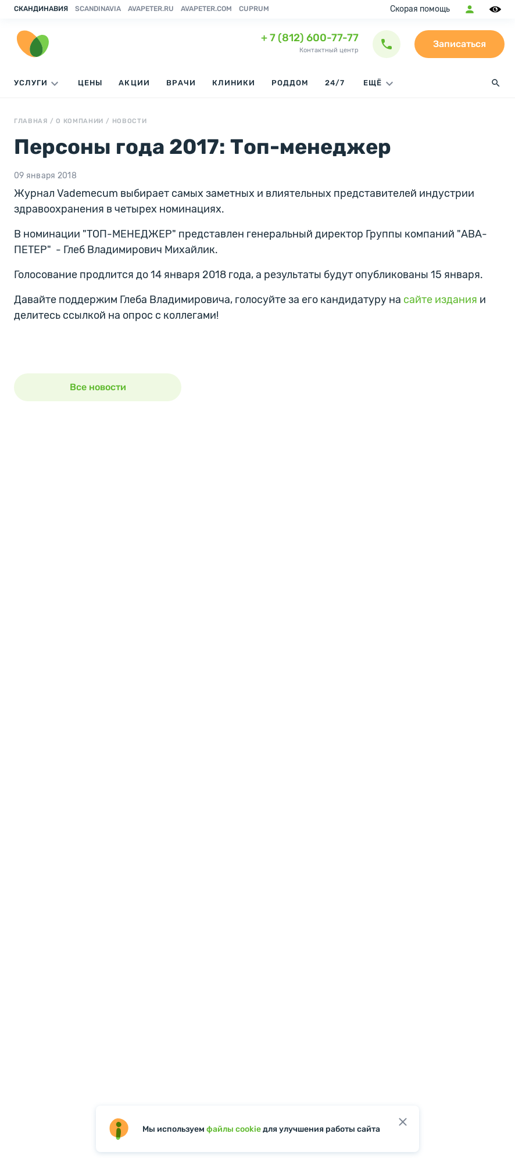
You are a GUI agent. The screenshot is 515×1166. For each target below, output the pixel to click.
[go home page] (32, 44)
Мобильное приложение (469, 9)
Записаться (459, 43)
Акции (134, 82)
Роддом (290, 82)
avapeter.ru (151, 9)
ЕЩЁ (379, 84)
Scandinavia (98, 9)
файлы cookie (233, 1129)
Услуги (38, 84)
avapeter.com (206, 9)
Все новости (98, 387)
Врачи (181, 82)
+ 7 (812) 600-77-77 (310, 37)
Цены (90, 82)
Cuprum (254, 9)
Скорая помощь (420, 9)
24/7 (335, 82)
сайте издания (440, 299)
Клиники (233, 82)
